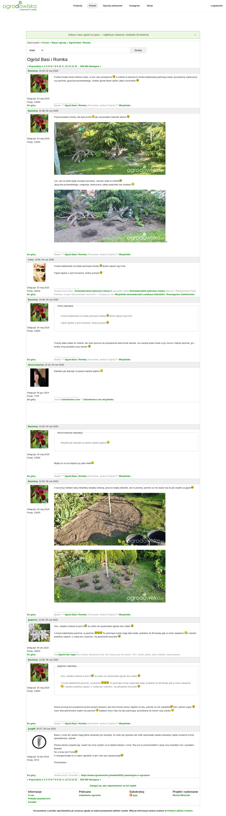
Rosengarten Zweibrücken (180, 294)
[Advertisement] (113, 21)
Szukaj (137, 50)
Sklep (150, 5)
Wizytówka (124, 105)
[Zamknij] (195, 35)
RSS (133, 795)
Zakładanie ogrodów (90, 795)
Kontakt (32, 802)
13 (69, 66)
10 (60, 66)
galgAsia (32, 619)
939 (82, 66)
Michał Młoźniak (181, 795)
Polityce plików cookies (180, 810)
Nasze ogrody (58, 42)
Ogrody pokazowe (112, 5)
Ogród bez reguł (67, 654)
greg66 (31, 728)
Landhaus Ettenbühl (154, 294)
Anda (31, 259)
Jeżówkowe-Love (70, 399)
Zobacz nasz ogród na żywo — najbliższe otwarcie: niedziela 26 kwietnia (108, 34)
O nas (31, 795)
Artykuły (77, 5)
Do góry (31, 105)
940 (86, 66)
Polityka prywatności (39, 798)
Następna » (95, 66)
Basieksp (33, 70)
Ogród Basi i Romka (79, 42)
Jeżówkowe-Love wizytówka (98, 399)
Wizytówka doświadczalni (128, 294)
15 (75, 66)
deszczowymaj (36, 364)
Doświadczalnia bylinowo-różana (147, 291)
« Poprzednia (34, 66)
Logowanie (217, 5)
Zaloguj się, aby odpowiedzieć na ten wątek (113, 785)
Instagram (134, 5)
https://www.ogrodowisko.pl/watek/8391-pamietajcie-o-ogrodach (115, 775)
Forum (92, 5)
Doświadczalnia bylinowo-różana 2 (93, 291)
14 (72, 66)
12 (66, 66)
